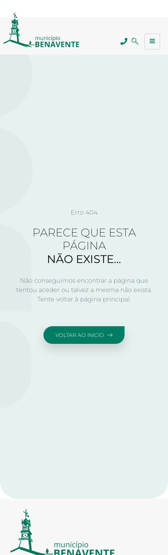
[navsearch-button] (135, 42)
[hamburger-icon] (152, 41)
